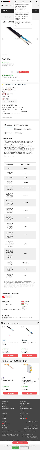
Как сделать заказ (25, 403)
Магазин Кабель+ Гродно (21, 16)
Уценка (4, 418)
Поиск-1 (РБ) (24, 111)
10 (21, 109)
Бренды (4, 416)
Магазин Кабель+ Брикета (21, 12)
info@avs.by (6, 423)
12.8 (22, 107)
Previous (2, 39)
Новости (22, 415)
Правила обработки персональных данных (32, 426)
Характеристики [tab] (21, 125)
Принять (16, 447)
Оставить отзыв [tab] (7, 84)
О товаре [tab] (8, 125)
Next (37, 39)
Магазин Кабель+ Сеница (21, 10)
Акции (21, 416)
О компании (5, 403)
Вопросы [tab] (19, 133)
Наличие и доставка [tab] (22, 129)
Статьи (22, 410)
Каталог (5, 10)
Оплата (22, 406)
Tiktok (4, 428)
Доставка (22, 404)
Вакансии (4, 406)
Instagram (5, 425)
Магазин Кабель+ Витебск (21, 14)
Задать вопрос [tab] (20, 84)
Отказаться (24, 447)
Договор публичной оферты (31, 428)
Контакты (4, 404)
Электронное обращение (8, 408)
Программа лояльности (26, 408)
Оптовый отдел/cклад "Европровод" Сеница (20, 7)
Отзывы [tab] (8, 133)
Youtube (5, 427)
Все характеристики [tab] (7, 117)
